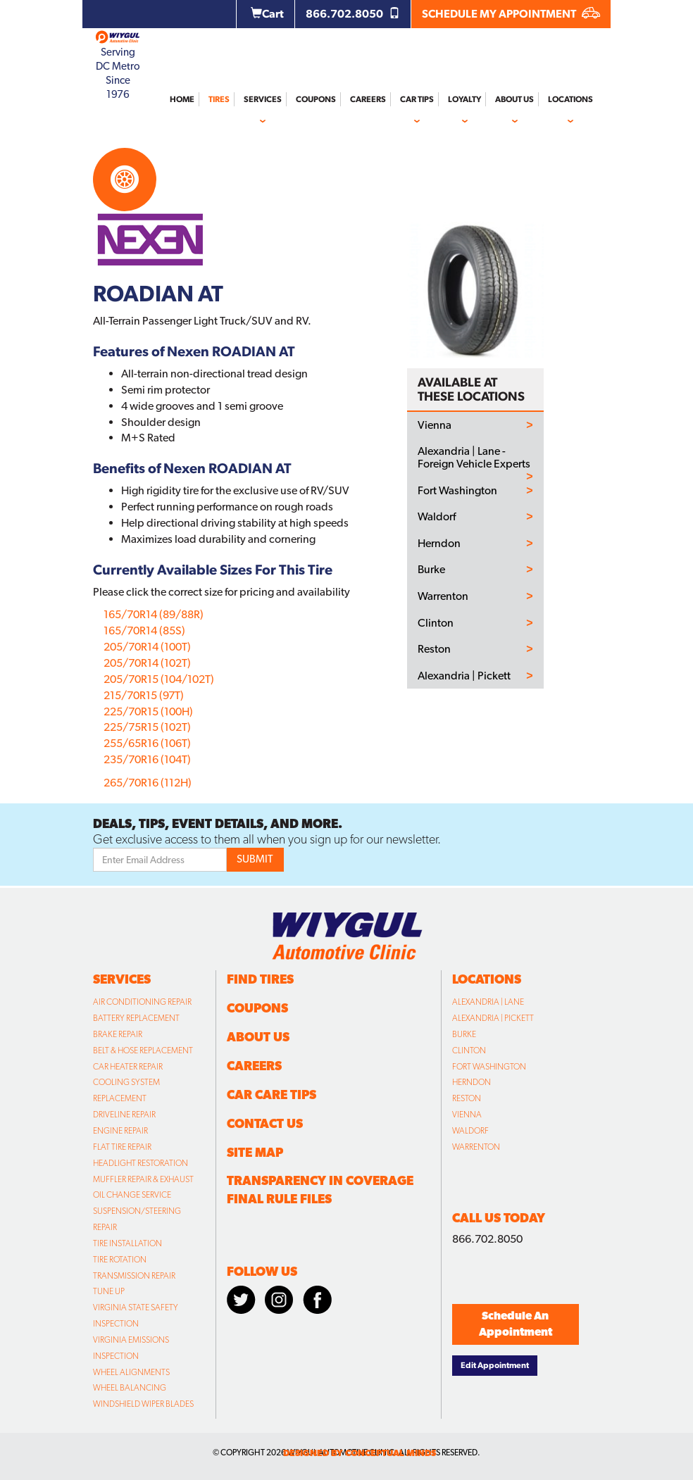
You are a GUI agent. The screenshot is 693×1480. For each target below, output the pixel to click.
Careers (368, 99)
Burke (431, 569)
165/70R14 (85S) (144, 630)
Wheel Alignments (131, 1372)
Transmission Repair (134, 1276)
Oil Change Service (132, 1195)
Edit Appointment (495, 1365)
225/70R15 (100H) (148, 711)
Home (182, 99)
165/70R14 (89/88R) (154, 614)
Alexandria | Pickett (464, 676)
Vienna (434, 425)
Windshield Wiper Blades (143, 1404)
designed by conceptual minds (359, 1453)
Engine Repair (120, 1131)
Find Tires (260, 979)
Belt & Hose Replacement (143, 1050)
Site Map (255, 1152)
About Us (514, 99)
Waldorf (437, 516)
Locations (570, 99)
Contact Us (265, 1123)
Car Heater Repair (128, 1067)
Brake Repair (117, 1034)
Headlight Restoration (140, 1163)
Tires (219, 99)
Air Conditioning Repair (142, 1002)
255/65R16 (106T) (147, 743)
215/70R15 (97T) (144, 695)
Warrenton (443, 596)
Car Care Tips (271, 1094)
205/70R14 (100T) (147, 646)
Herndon (439, 543)
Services (263, 99)
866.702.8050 (353, 13)
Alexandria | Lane (488, 1002)
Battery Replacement (136, 1018)
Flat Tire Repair (122, 1147)
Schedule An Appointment (515, 1323)
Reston (434, 649)
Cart (267, 13)
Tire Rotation (119, 1260)
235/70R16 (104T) (147, 759)
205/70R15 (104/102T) (159, 679)
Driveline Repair (124, 1115)
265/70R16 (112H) (148, 782)
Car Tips (417, 99)
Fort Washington (457, 490)
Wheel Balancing (129, 1388)
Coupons (316, 99)
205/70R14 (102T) (147, 663)
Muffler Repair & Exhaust (143, 1179)
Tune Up (109, 1291)
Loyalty (464, 99)
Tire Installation (127, 1243)
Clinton (436, 623)
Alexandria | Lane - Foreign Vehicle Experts (474, 457)
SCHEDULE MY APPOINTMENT (511, 13)
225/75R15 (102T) (147, 727)
